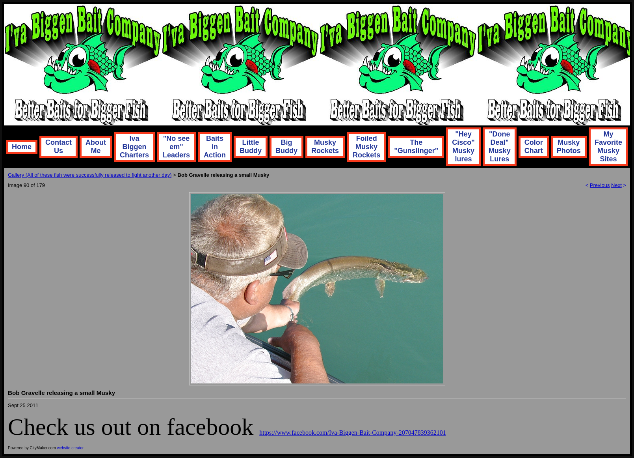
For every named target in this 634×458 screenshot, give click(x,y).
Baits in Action (215, 147)
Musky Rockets (325, 146)
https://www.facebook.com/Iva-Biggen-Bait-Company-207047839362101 (352, 432)
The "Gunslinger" (416, 146)
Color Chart (533, 146)
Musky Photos (569, 146)
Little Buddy (251, 146)
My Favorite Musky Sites (608, 146)
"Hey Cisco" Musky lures (463, 146)
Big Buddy (286, 146)
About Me (96, 146)
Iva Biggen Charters (134, 147)
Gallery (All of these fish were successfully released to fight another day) (89, 175)
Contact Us (58, 146)
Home (22, 147)
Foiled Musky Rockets (366, 147)
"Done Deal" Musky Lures (500, 146)
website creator (70, 448)
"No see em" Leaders (176, 147)
